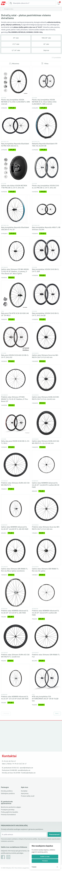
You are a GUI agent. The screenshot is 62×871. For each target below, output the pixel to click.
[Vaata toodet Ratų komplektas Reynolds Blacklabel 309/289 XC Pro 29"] (15, 209)
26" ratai (46, 44)
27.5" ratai (15, 44)
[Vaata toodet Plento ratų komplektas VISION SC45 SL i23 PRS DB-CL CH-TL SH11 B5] (46, 167)
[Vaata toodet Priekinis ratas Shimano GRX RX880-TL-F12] (46, 636)
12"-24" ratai (16, 50)
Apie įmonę (24, 793)
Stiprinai (46, 50)
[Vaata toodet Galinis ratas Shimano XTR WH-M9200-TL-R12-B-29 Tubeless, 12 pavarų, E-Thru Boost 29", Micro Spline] (15, 251)
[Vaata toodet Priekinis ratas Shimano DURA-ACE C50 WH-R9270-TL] (15, 464)
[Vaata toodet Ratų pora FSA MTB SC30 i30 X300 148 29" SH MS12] (15, 295)
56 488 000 (13, 770)
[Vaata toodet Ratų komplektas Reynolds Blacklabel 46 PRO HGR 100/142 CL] (15, 125)
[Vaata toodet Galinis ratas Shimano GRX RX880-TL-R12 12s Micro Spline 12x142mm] (15, 550)
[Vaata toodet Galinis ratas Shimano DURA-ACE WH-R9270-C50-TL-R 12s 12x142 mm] (46, 378)
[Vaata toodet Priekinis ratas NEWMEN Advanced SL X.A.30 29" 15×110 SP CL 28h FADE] (15, 592)
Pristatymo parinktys (7, 810)
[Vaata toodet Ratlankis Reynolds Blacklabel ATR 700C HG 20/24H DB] (46, 125)
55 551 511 (15, 768)
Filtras (46, 64)
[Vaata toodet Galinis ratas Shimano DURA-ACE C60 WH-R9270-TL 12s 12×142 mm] (46, 423)
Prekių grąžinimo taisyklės (9, 812)
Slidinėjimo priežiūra (8, 793)
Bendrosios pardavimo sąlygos (11, 807)
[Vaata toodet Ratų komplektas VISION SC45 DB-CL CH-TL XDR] (46, 251)
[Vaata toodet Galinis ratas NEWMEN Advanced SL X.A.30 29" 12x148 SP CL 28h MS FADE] (15, 508)
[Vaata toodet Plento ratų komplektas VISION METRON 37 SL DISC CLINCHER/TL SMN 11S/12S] (15, 81)
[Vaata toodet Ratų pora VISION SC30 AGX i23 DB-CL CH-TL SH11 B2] (15, 337)
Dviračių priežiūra (6, 791)
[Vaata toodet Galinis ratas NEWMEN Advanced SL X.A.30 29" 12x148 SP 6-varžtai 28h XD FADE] (46, 464)
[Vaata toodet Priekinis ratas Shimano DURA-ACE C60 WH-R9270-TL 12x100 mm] (15, 636)
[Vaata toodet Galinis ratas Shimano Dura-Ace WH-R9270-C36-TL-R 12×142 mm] (46, 337)
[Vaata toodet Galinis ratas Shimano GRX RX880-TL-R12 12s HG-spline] (46, 550)
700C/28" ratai (46, 38)
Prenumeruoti (54, 834)
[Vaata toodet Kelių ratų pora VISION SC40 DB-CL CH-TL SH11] (15, 423)
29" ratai (16, 38)
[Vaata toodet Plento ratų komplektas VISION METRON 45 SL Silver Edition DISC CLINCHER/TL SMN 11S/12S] (46, 81)
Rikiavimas (15, 64)
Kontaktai (24, 791)
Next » (57, 713)
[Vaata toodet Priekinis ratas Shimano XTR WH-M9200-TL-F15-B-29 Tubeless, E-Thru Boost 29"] (15, 378)
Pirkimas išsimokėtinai (8, 815)
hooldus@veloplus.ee (28, 773)
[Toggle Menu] (4, 3)
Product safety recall (27, 796)
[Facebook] (3, 857)
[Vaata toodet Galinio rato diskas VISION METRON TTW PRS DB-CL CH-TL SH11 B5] (15, 167)
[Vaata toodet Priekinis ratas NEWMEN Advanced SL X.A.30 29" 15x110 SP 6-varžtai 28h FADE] (46, 592)
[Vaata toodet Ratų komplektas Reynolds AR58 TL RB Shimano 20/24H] (46, 209)
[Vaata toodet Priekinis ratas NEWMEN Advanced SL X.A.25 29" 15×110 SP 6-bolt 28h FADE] (15, 678)
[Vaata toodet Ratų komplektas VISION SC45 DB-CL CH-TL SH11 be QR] (46, 295)
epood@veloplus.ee (26, 768)
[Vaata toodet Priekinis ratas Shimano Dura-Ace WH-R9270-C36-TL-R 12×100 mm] (46, 508)
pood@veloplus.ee (24, 770)
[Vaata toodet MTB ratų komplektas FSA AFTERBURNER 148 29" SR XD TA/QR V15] (46, 678)
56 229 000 (16, 773)
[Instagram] (8, 857)
